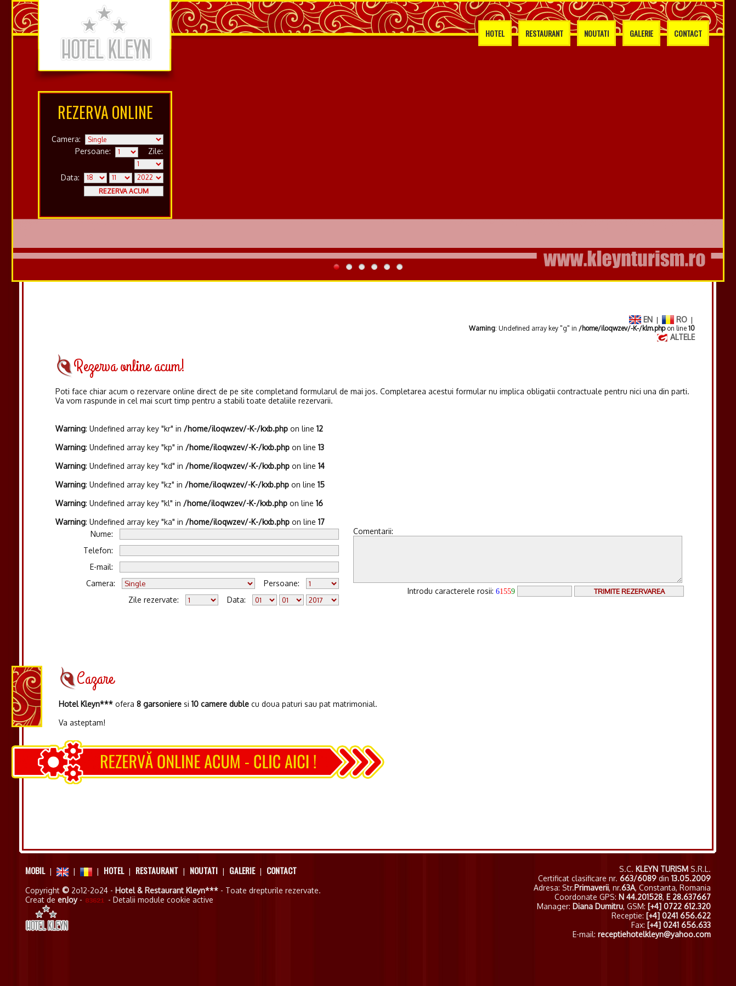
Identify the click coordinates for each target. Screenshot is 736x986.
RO (674, 319)
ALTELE (675, 337)
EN (641, 319)
